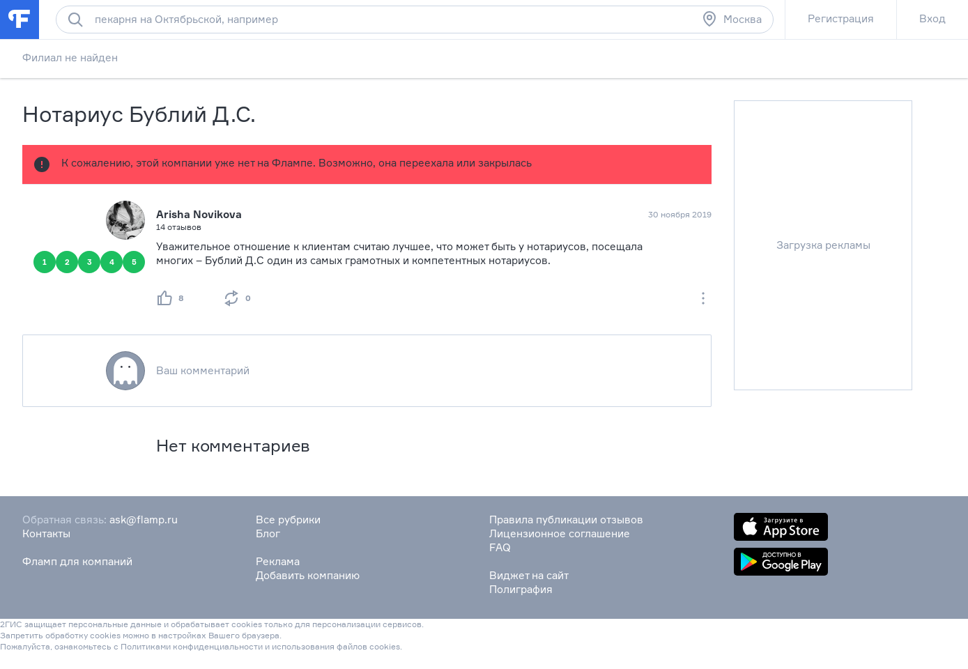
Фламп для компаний (77, 561)
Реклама (278, 561)
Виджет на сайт (529, 575)
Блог (268, 533)
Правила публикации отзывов (566, 519)
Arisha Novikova (199, 214)
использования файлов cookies (336, 646)
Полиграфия (521, 589)
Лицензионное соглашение (559, 533)
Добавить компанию (308, 575)
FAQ (500, 547)
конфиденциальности (218, 646)
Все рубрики (288, 519)
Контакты (46, 533)
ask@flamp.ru (143, 519)
